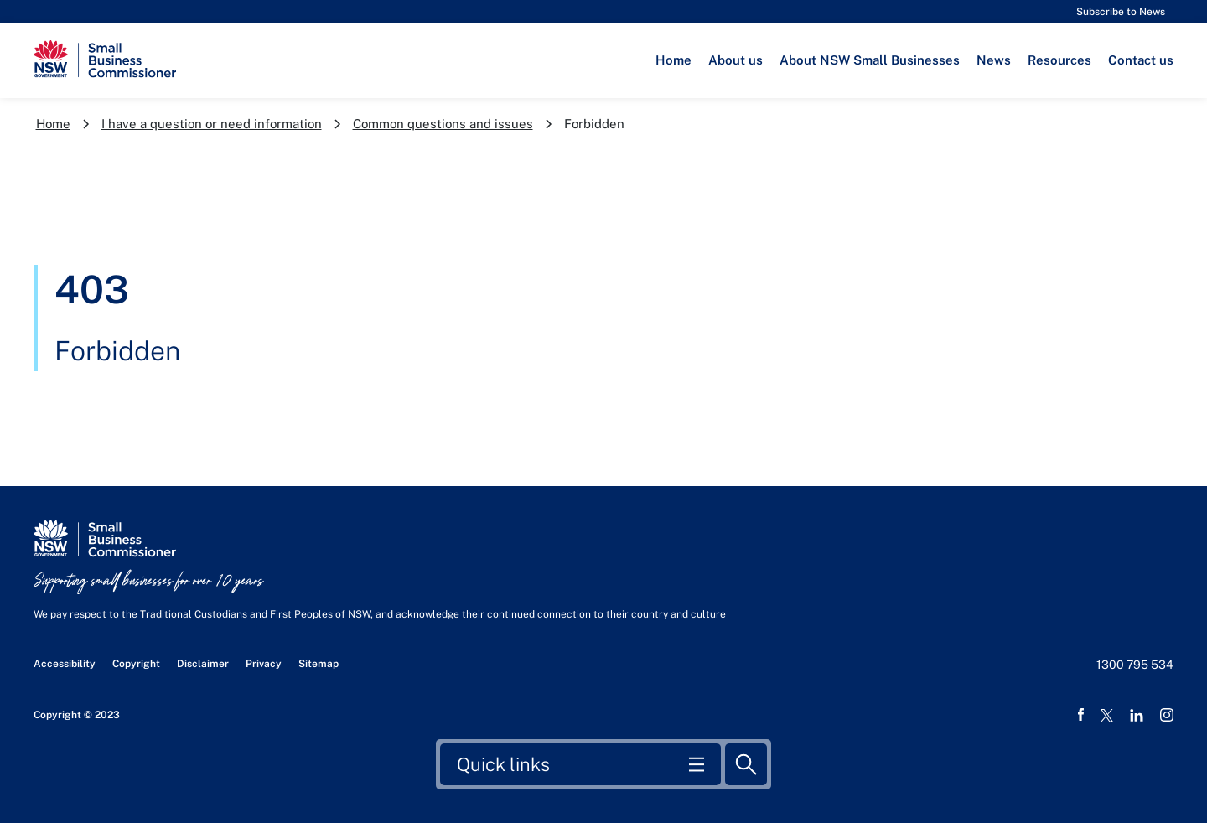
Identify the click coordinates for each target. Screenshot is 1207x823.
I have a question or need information (211, 123)
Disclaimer (203, 664)
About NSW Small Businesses (870, 60)
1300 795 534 (1134, 664)
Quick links (503, 763)
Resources (1059, 60)
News (993, 60)
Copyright (136, 664)
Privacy (264, 664)
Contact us (1140, 60)
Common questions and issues (443, 123)
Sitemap (318, 664)
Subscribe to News (1120, 12)
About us (735, 60)
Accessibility (65, 664)
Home (673, 60)
